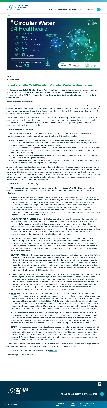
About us (51, 10)
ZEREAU (14, 327)
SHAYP (13, 293)
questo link (53, 350)
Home (9, 16)
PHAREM (14, 274)
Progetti (73, 10)
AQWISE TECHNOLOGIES (21, 197)
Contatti (90, 10)
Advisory (62, 10)
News (81, 10)
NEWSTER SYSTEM (18, 255)
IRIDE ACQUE (16, 238)
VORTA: (14, 313)
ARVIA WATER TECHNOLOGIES (23, 219)
